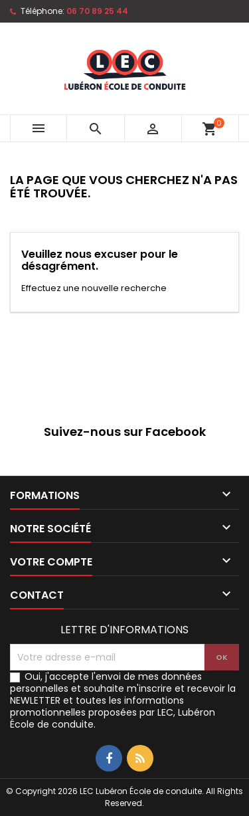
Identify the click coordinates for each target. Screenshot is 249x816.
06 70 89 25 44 (97, 11)
